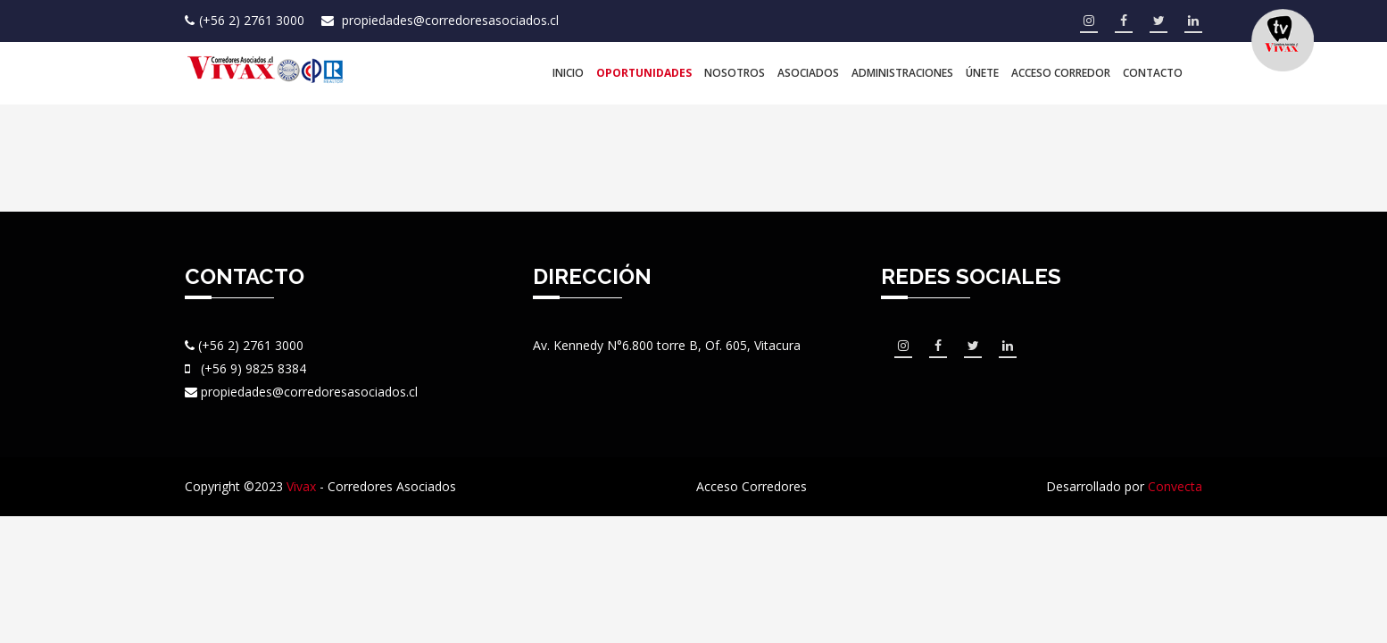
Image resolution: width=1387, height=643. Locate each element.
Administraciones (902, 72)
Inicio (568, 72)
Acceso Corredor (1060, 72)
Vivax (301, 486)
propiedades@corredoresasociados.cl (450, 20)
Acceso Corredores (751, 486)
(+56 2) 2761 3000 (253, 20)
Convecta (1175, 486)
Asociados (808, 72)
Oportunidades (644, 72)
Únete (982, 72)
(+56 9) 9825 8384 (253, 368)
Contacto (1153, 72)
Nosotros (734, 72)
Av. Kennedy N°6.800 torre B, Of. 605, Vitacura (667, 345)
